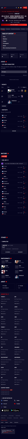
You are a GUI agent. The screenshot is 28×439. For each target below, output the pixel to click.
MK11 (16, 377)
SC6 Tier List (3, 351)
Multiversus (17, 357)
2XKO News (3, 321)
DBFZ (16, 327)
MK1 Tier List (17, 301)
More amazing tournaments (9, 48)
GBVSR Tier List (17, 311)
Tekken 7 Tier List (4, 331)
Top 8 (3, 247)
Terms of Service (4, 415)
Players (6, 422)
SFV (1, 377)
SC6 (2, 347)
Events (2, 422)
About (4, 45)
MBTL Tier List (17, 372)
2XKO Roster (3, 319)
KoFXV (2, 367)
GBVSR (16, 306)
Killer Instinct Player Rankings (6, 359)
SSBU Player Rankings (18, 319)
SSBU (16, 317)
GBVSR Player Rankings (19, 309)
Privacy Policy (11, 415)
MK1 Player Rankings (18, 299)
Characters (16, 422)
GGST (16, 337)
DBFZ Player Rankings (18, 329)
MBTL (16, 367)
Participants (6, 43)
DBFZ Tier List (17, 331)
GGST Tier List (17, 341)
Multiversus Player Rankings (19, 359)
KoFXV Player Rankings (5, 369)
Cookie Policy (18, 415)
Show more (3, 303)
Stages (4, 41)
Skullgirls (17, 347)
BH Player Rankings (4, 339)
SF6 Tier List (3, 311)
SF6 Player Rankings (4, 309)
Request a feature (4, 420)
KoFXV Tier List (3, 372)
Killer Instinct (4, 357)
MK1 (15, 296)
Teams (11, 422)
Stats (4, 36)
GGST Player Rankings (18, 339)
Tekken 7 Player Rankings (5, 329)
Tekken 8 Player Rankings (5, 299)
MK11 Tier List (17, 382)
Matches (5, 39)
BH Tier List (3, 341)
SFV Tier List (3, 382)
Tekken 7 (3, 327)
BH (1, 337)
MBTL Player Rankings (18, 369)
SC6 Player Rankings (4, 349)
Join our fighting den (7, 398)
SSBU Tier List (17, 321)
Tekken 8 (3, 296)
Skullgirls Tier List (18, 351)
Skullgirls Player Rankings (19, 349)
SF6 (1, 306)
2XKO (2, 317)
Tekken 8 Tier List (4, 301)
